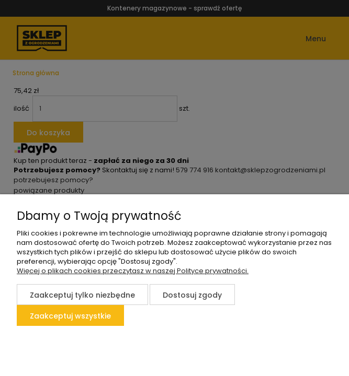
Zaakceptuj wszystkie (70, 316)
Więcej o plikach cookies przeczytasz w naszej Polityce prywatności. (133, 271)
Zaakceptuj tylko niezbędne (82, 295)
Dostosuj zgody (192, 295)
